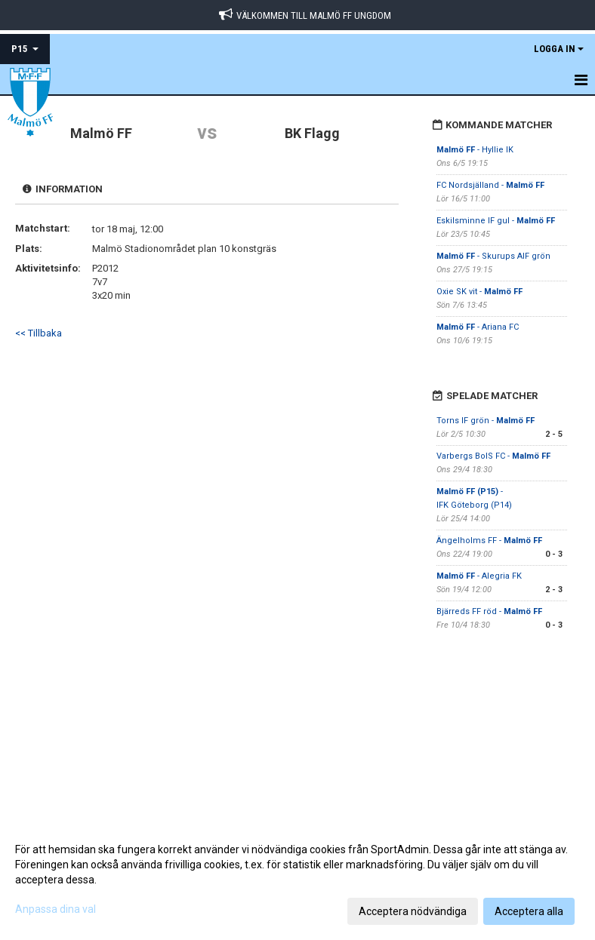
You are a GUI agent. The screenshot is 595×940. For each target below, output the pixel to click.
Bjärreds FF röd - (489, 611)
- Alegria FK (479, 576)
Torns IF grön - (485, 420)
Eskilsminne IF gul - (495, 221)
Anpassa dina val (55, 909)
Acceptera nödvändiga (413, 911)
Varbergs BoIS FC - (493, 456)
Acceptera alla (529, 911)
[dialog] (297, 879)
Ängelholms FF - (489, 540)
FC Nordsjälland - (490, 185)
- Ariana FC (478, 327)
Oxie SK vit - (479, 291)
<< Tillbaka (38, 333)
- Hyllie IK (476, 150)
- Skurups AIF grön (493, 256)
